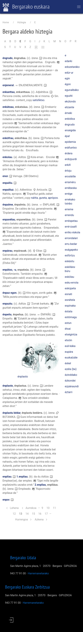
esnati (68, 294)
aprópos (53, 197)
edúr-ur (69, 72)
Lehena (12, 508)
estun (68, 323)
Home (6, 22)
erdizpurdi (71, 159)
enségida (70, 130)
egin (67, 78)
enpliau (23, 476)
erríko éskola (72, 232)
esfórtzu (70, 255)
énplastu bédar (11, 412)
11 (55, 508)
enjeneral (8, 85)
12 (15, 513)
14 (27, 513)
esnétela (70, 300)
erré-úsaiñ (71, 226)
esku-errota (71, 282)
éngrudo (8, 58)
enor (5, 176)
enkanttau (9, 92)
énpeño (7, 314)
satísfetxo (38, 100)
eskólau (69, 276)
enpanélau (9, 219)
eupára (69, 351)
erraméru (70, 182)
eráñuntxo (71, 147)
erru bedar (71, 244)
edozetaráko (72, 67)
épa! (67, 136)
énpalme (8, 204)
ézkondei (70, 380)
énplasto (23, 376)
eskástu (69, 261)
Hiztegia (21, 22)
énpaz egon (10, 292)
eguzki (69, 95)
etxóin (68, 340)
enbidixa (70, 118)
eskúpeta (70, 288)
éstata (68, 311)
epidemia (70, 141)
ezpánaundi (72, 386)
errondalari (71, 238)
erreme (69, 209)
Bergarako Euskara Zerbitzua (27, 587)
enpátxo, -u (9, 269)
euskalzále (71, 357)
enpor (6, 499)
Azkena (41, 519)
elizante (69, 107)
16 (40, 513)
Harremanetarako (38, 573)
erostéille (70, 176)
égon (68, 84)
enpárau (7, 250)
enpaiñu (7, 182)
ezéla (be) (71, 369)
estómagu (71, 317)
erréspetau (71, 220)
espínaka (70, 305)
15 (34, 513)
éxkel (68, 363)
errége (68, 193)
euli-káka (70, 346)
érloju (68, 170)
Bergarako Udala (23, 558)
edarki (68, 61)
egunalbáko (72, 90)
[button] (39, 356)
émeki (68, 113)
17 (47, 513)
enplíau (7, 476)
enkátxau (8, 107)
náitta (34, 197)
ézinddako (71, 374)
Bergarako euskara (26, 7)
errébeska (71, 188)
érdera (68, 153)
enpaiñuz (8, 189)
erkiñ (68, 165)
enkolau (7, 157)
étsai (68, 328)
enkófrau (8, 138)
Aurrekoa (29, 508)
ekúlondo (70, 101)
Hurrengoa (23, 519)
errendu (69, 215)
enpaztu (7, 303)
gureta (43, 197)
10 (48, 508)
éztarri (68, 392)
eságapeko (71, 249)
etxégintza (71, 334)
